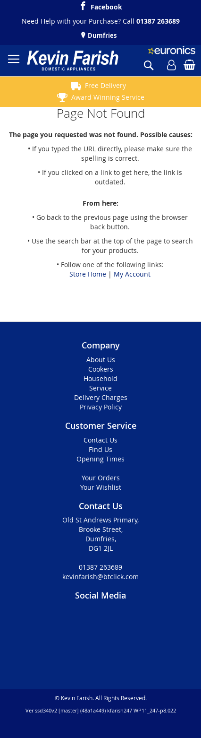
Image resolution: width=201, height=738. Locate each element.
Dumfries (101, 35)
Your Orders (101, 477)
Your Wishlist (100, 487)
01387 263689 (158, 21)
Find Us (100, 449)
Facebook (106, 5)
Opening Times (100, 458)
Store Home (87, 273)
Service (100, 387)
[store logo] (72, 60)
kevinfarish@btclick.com (100, 576)
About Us (100, 359)
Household (100, 378)
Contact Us (100, 439)
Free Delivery (105, 85)
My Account (132, 273)
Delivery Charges (100, 397)
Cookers (100, 369)
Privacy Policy (101, 406)
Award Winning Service (107, 97)
